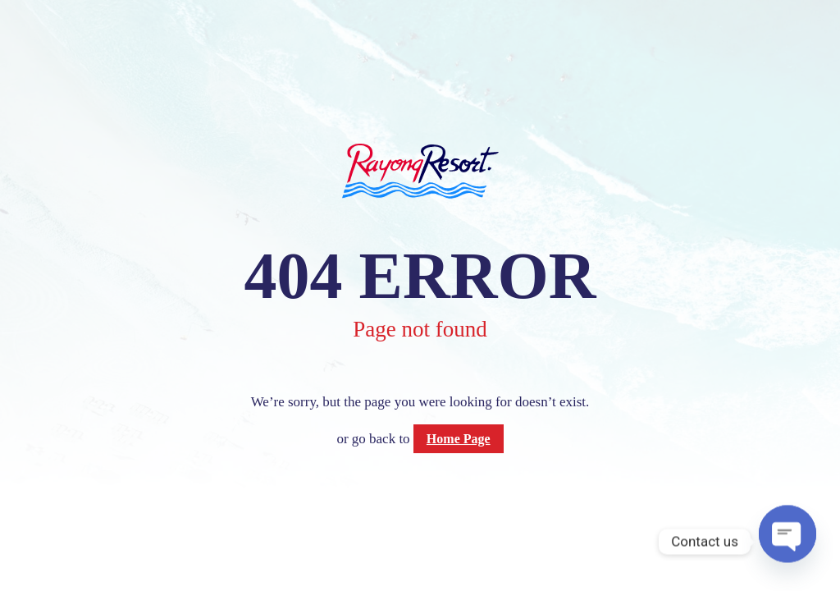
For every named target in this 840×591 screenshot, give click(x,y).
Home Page (459, 439)
